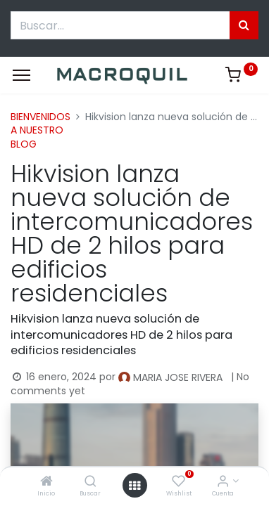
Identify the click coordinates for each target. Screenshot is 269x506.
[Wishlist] (178, 482)
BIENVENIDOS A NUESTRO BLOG (40, 130)
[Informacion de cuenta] (223, 482)
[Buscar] (90, 482)
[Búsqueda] (244, 25)
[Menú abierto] (134, 485)
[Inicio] (46, 482)
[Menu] (21, 75)
